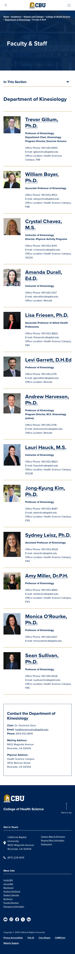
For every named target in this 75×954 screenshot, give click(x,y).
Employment (46, 844)
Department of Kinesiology (17, 19)
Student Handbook (11, 891)
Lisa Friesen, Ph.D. (46, 315)
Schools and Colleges (34, 16)
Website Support (11, 943)
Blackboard (8, 887)
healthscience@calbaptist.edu (31, 729)
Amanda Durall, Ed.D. (43, 275)
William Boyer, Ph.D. (42, 177)
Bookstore (8, 898)
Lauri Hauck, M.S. (45, 447)
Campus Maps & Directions (53, 836)
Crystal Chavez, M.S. (43, 224)
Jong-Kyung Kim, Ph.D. (45, 491)
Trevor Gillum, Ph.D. (41, 123)
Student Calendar (11, 895)
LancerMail (8, 883)
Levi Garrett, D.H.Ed (48, 360)
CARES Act (60, 937)
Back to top (66, 812)
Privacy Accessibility (13, 937)
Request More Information (52, 840)
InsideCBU (8, 880)
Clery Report (44, 937)
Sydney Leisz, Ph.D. (48, 535)
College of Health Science (58, 16)
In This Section (14, 82)
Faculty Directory (11, 902)
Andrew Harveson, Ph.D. (47, 400)
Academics (16, 16)
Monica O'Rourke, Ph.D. (46, 619)
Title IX (30, 937)
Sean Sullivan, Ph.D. (41, 658)
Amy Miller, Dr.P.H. (46, 575)
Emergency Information (13, 906)
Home (6, 16)
